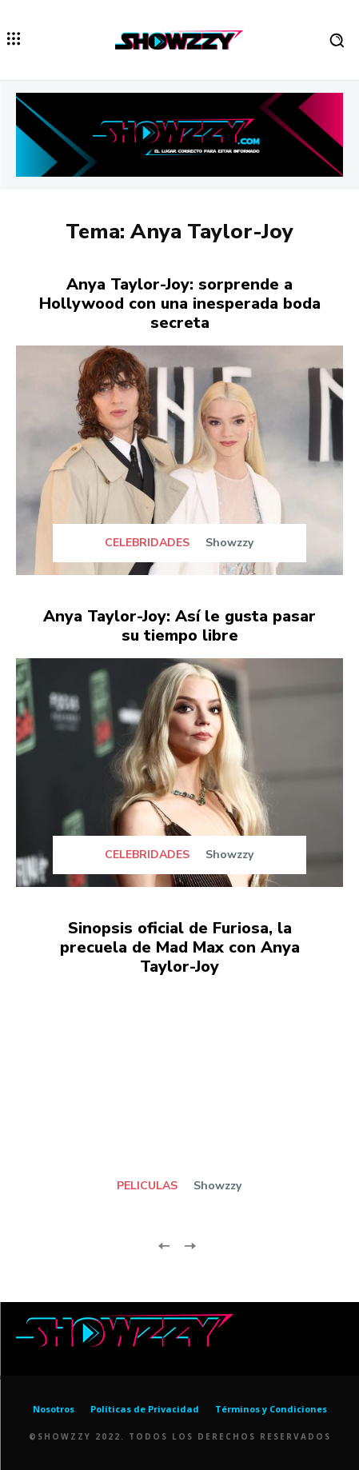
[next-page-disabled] (190, 1244)
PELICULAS (147, 1186)
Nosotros (53, 1409)
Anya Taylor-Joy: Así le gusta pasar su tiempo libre (179, 625)
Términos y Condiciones (271, 1409)
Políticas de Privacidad (144, 1409)
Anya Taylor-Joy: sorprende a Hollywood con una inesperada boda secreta (180, 304)
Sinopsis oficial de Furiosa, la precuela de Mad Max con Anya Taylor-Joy (180, 947)
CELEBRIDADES (147, 543)
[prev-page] (164, 1244)
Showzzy (229, 542)
